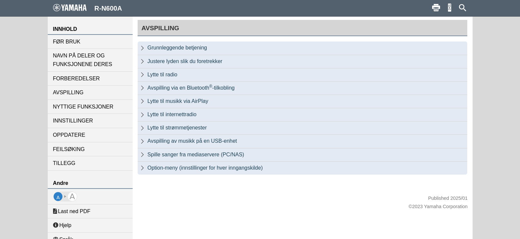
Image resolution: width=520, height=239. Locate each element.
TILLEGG (64, 163)
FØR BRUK (67, 41)
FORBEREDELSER (76, 78)
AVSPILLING (68, 92)
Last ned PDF (72, 211)
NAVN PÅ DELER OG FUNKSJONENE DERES (82, 60)
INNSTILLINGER (73, 120)
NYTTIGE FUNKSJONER (83, 107)
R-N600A (87, 8)
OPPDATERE (69, 135)
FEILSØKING (69, 149)
